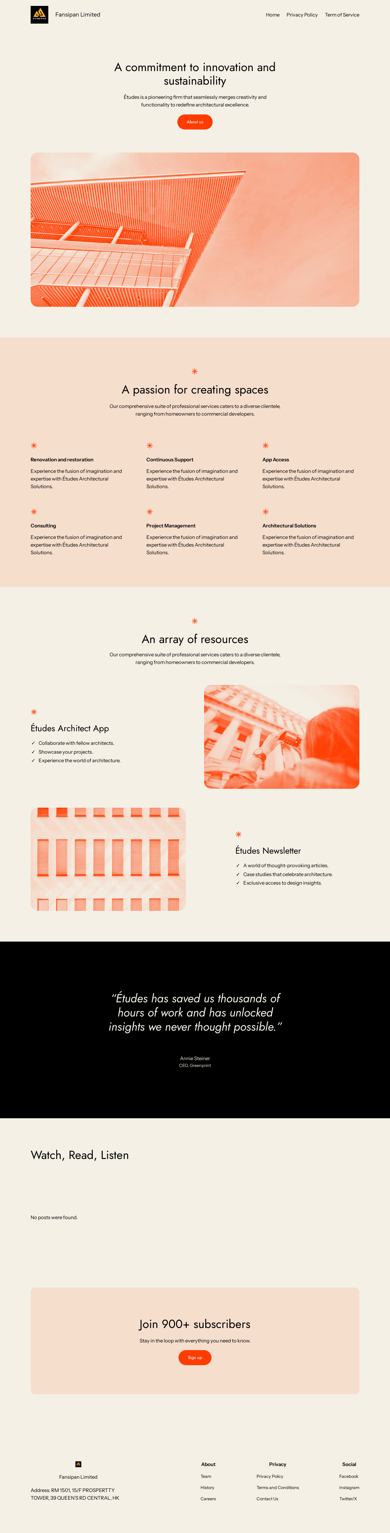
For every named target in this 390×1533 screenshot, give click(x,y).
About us (195, 122)
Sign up (195, 1357)
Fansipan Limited (77, 14)
